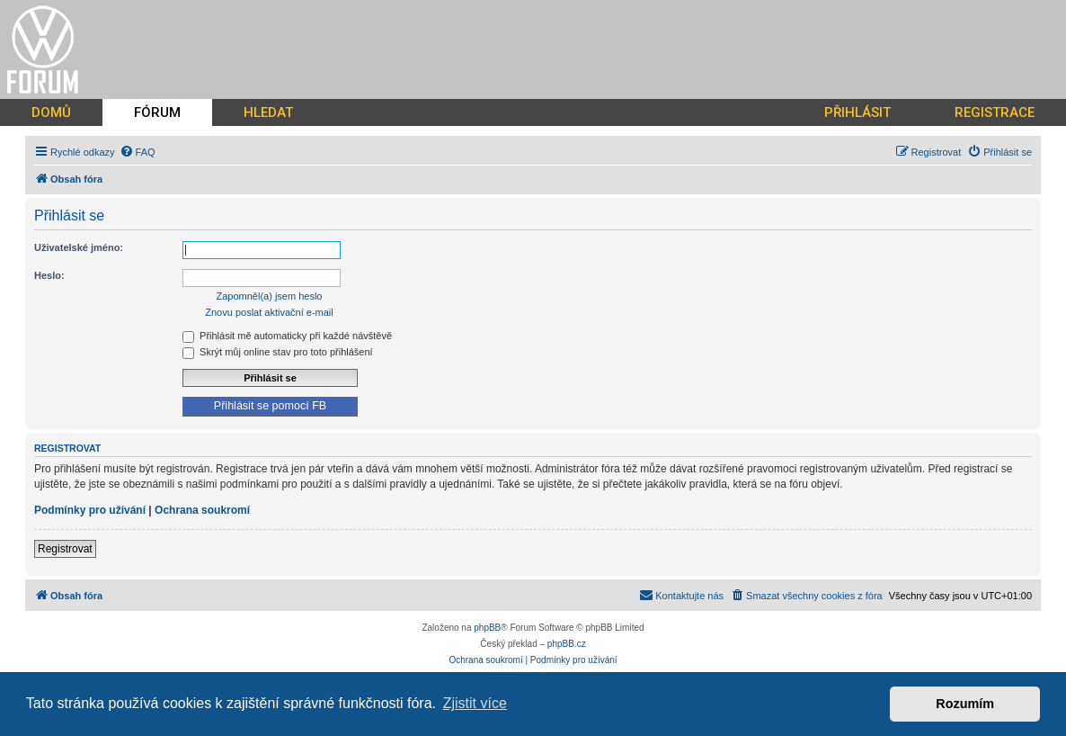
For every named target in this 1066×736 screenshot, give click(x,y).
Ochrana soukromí (202, 510)
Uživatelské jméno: (78, 247)
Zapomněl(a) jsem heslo (270, 296)
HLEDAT (268, 112)
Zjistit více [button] (475, 703)
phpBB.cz (566, 644)
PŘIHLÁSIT (857, 112)
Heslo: (49, 275)
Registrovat (65, 549)
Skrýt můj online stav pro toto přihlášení (277, 351)
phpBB (487, 628)
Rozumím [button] (965, 703)
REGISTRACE (995, 112)
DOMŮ (51, 112)
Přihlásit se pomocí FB (270, 405)
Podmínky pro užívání (90, 510)
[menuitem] (137, 152)
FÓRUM (157, 112)
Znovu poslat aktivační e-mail (269, 312)
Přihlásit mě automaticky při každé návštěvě (287, 335)
